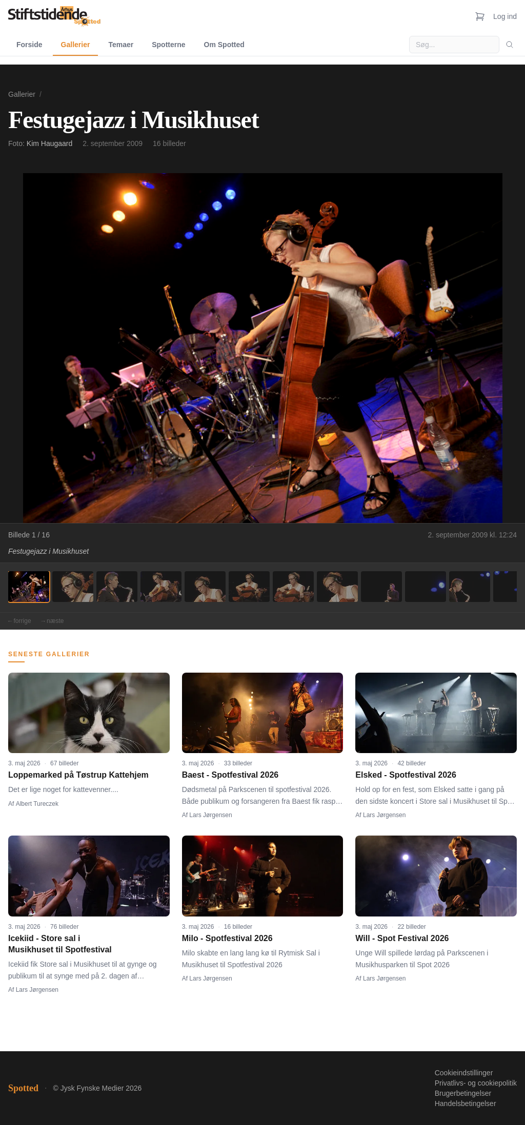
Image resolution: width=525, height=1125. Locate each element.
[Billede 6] (249, 586)
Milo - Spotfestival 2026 (227, 938)
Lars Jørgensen (210, 815)
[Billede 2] (72, 586)
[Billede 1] (28, 586)
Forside (29, 44)
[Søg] (509, 44)
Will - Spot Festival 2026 (402, 938)
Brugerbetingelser (463, 1093)
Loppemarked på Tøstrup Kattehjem (78, 774)
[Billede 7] (293, 586)
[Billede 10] (425, 586)
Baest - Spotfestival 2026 (230, 774)
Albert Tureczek (37, 803)
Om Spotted (224, 44)
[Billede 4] (160, 586)
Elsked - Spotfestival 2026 (405, 774)
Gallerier (75, 44)
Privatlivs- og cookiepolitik (476, 1083)
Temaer (120, 44)
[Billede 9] (381, 586)
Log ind (505, 16)
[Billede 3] (116, 586)
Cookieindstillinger (464, 1073)
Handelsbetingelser (465, 1103)
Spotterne (168, 44)
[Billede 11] (469, 586)
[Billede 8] (337, 586)
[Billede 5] (205, 586)
